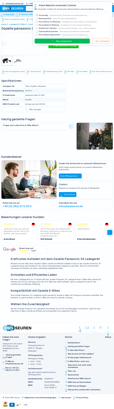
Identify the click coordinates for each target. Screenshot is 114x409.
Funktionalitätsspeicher (64, 31)
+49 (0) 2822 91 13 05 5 (17, 206)
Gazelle (31, 24)
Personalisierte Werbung (65, 25)
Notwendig (63, 15)
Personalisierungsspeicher (63, 34)
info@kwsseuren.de (71, 206)
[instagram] (94, 328)
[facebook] (87, 327)
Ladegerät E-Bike (17, 24)
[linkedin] (80, 328)
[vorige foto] (3, 43)
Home (4, 24)
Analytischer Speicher (67, 28)
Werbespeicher (58, 18)
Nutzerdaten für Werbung (68, 22)
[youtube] (108, 328)
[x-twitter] (101, 327)
